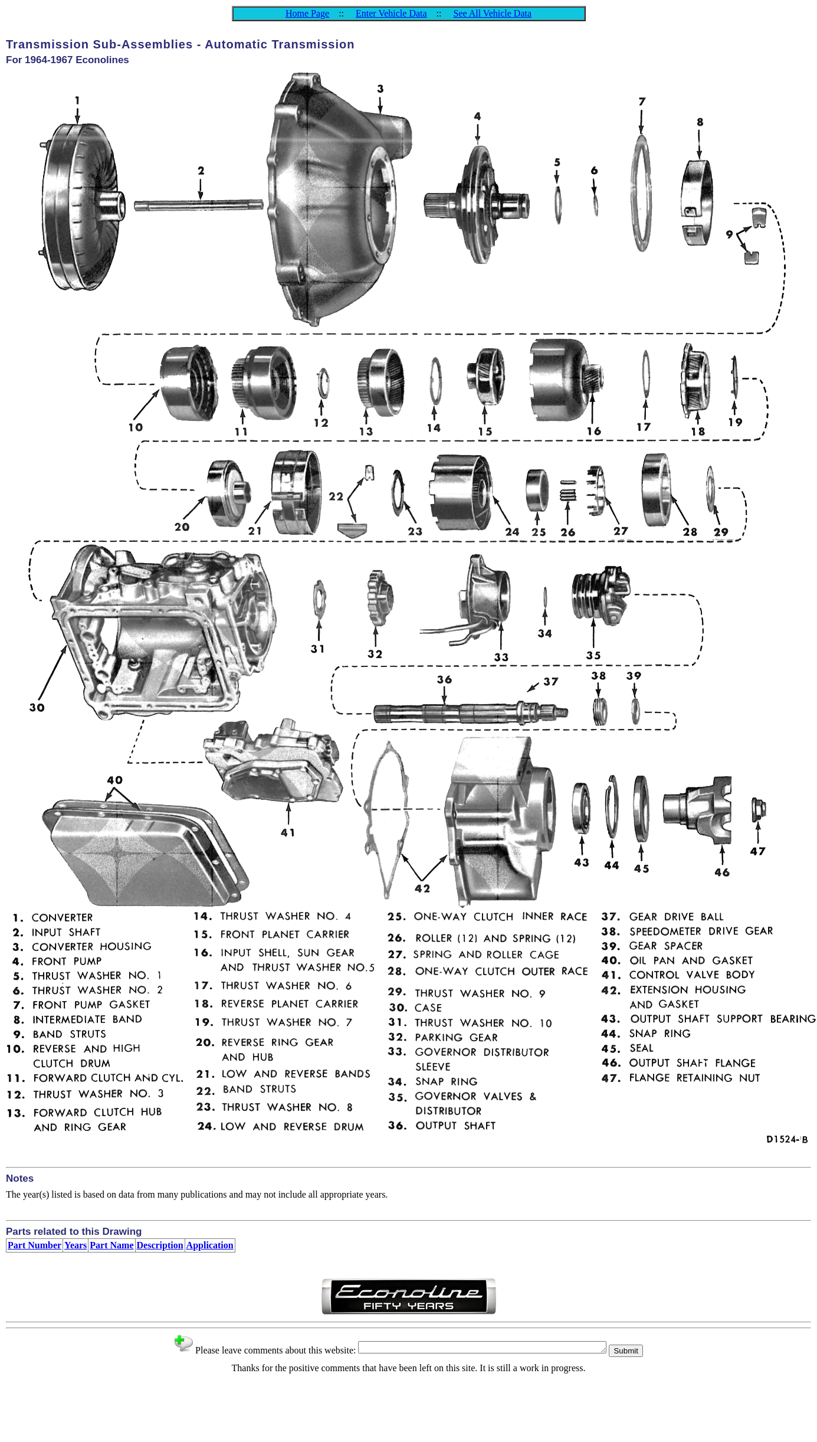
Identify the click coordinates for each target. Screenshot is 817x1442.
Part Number (34, 1245)
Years (75, 1245)
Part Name (111, 1245)
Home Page (307, 13)
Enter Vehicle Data (391, 13)
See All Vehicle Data (492, 13)
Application (210, 1245)
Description (160, 1245)
